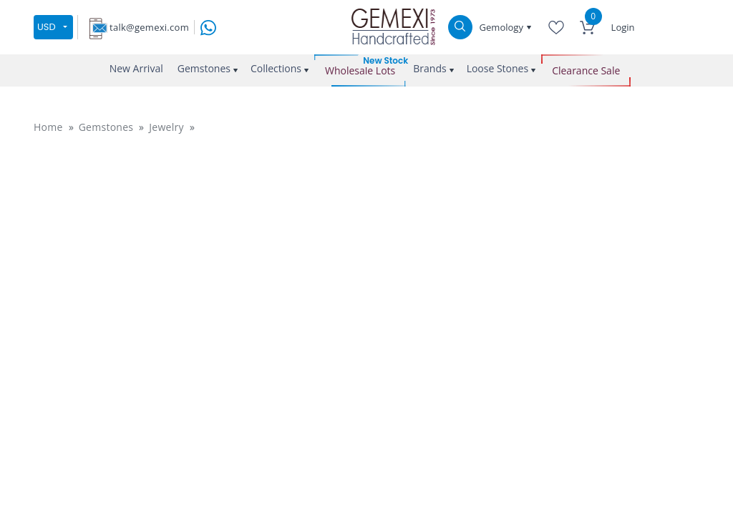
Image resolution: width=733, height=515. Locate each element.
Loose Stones (498, 68)
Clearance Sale (586, 70)
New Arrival (136, 68)
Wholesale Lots (360, 70)
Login (623, 27)
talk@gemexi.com (149, 27)
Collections (276, 68)
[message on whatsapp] (208, 26)
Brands (429, 68)
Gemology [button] (503, 27)
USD (46, 27)
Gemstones (204, 68)
